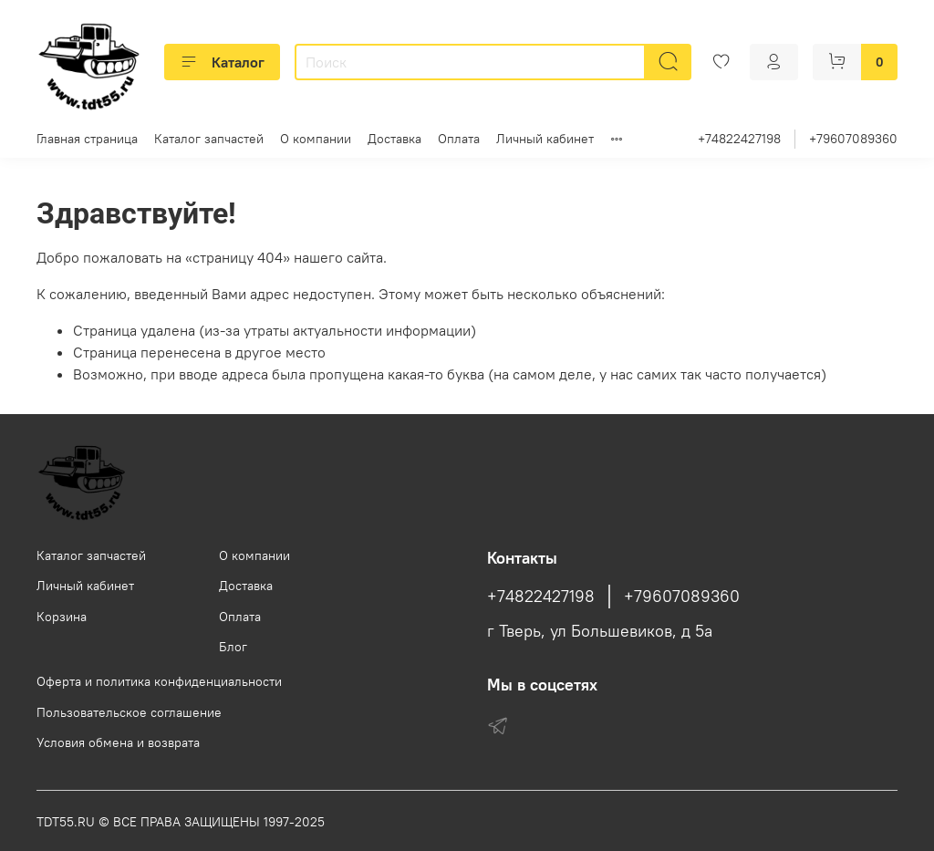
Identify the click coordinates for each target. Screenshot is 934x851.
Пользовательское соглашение (129, 712)
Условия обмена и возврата (118, 742)
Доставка (394, 138)
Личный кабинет (545, 138)
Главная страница (87, 138)
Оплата (459, 138)
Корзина (61, 616)
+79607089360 (853, 138)
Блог (233, 646)
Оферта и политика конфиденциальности (159, 681)
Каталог (222, 62)
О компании (315, 138)
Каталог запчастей (209, 138)
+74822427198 (739, 138)
